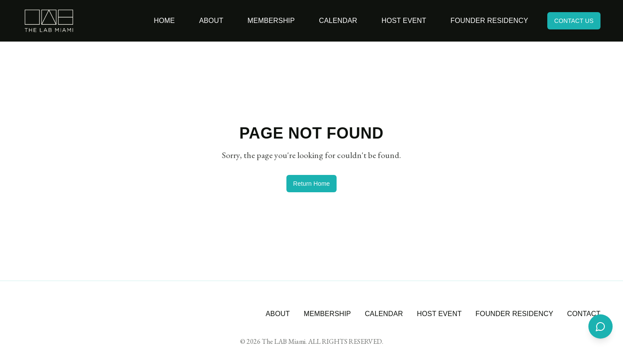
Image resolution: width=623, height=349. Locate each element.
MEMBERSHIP (327, 313)
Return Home (311, 183)
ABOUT (278, 313)
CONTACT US (574, 20)
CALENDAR (384, 313)
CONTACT (584, 313)
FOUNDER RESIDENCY (514, 313)
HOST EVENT (439, 313)
